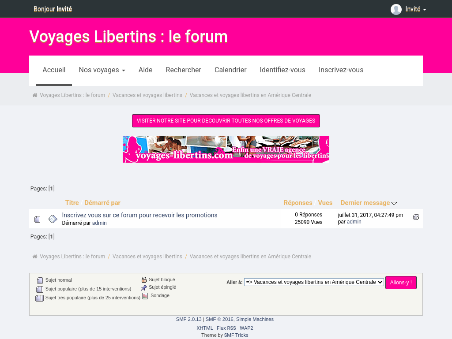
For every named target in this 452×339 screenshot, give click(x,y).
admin (99, 223)
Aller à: (234, 282)
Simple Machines (255, 319)
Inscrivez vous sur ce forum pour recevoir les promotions (140, 215)
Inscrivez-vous (341, 70)
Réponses (298, 203)
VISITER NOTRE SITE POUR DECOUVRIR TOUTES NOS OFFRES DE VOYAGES (226, 121)
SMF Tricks (236, 335)
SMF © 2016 (220, 319)
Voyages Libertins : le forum (128, 36)
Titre (72, 203)
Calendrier (231, 70)
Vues (325, 203)
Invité (409, 8)
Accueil (53, 70)
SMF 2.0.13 (189, 319)
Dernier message (369, 203)
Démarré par (102, 203)
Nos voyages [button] (102, 70)
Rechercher (183, 70)
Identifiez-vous (282, 70)
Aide (146, 70)
